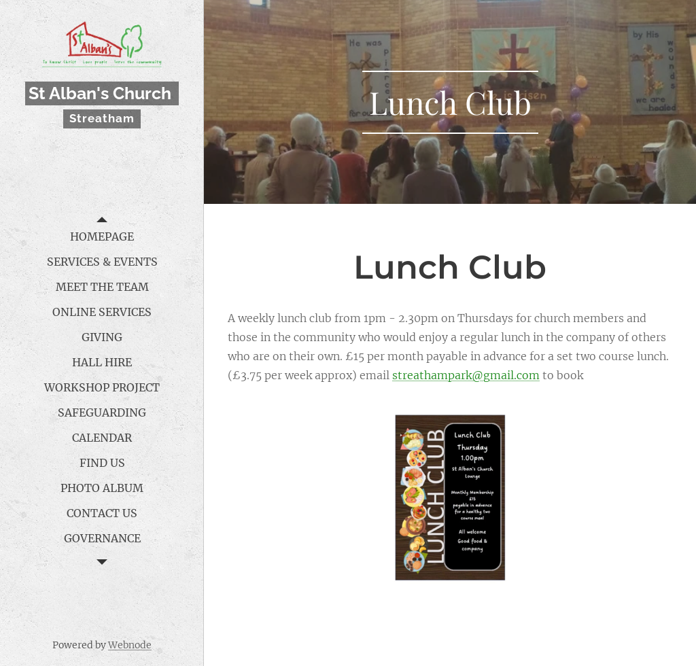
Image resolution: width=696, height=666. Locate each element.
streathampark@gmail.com (466, 375)
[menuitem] (102, 237)
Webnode (130, 645)
